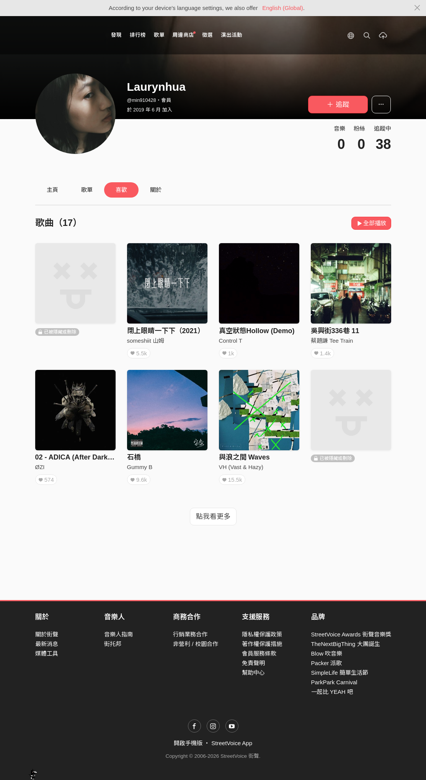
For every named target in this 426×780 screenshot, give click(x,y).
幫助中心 (253, 672)
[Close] (417, 8)
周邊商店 (184, 34)
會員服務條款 (259, 653)
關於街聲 (46, 634)
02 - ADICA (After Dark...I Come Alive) (96, 457)
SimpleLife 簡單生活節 (339, 672)
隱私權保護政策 (262, 634)
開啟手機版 (188, 743)
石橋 (134, 457)
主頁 (52, 189)
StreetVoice (66, 35)
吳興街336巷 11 (335, 331)
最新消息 (46, 644)
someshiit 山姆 (146, 340)
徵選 (207, 35)
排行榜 (138, 35)
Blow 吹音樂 (327, 653)
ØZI (40, 467)
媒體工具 (46, 653)
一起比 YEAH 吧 (332, 691)
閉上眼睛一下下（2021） (165, 331)
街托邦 (112, 644)
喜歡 (121, 189)
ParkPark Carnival (334, 682)
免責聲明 (253, 663)
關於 (156, 189)
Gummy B (140, 467)
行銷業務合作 (190, 634)
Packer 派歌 (326, 663)
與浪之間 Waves (244, 457)
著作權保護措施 (262, 644)
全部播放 (371, 223)
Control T (230, 340)
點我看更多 (213, 516)
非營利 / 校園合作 (195, 644)
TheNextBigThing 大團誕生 (345, 644)
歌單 (159, 35)
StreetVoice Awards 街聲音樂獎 (351, 634)
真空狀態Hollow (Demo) (257, 331)
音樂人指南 (118, 634)
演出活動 (231, 35)
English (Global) (282, 8)
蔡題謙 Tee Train (332, 340)
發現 (116, 35)
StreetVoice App (231, 743)
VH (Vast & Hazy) (241, 467)
